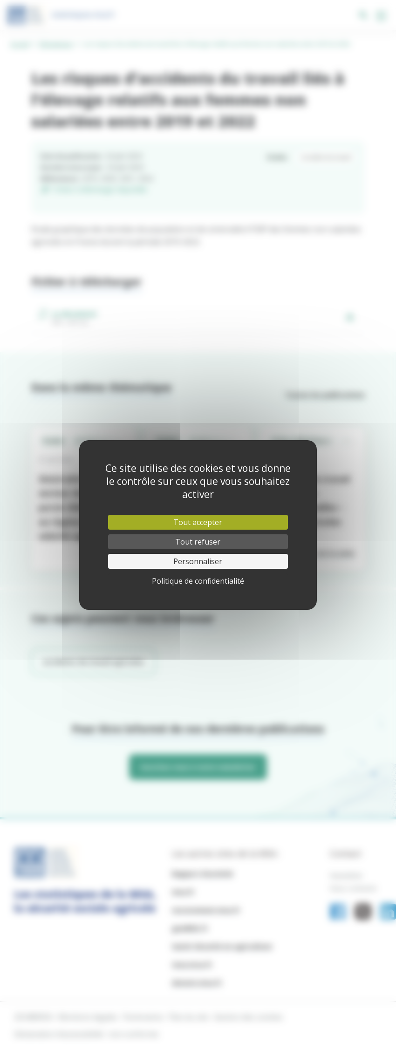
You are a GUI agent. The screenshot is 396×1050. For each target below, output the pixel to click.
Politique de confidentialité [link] (198, 581)
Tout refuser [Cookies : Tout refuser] (197, 542)
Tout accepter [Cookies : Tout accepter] (197, 522)
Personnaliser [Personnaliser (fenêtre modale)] (197, 561)
